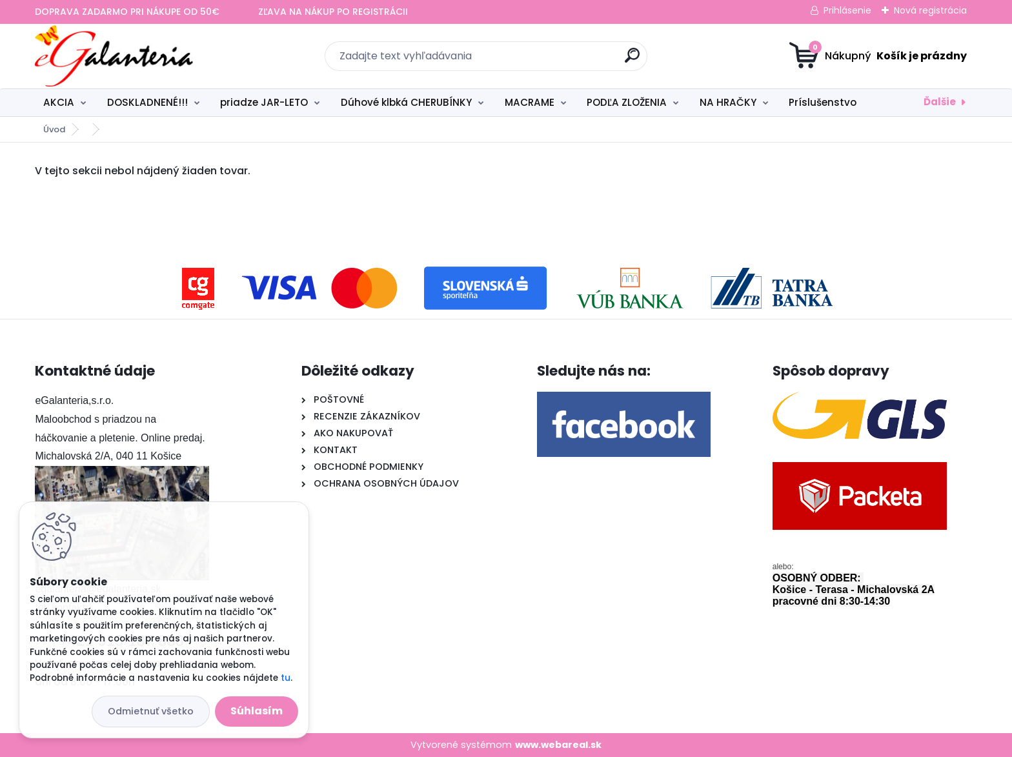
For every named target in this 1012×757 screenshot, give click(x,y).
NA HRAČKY (728, 102)
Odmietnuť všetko (151, 711)
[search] (632, 60)
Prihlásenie (847, 10)
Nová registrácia (930, 10)
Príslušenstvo (822, 102)
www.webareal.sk (558, 744)
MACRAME (529, 102)
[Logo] (114, 56)
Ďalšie (940, 101)
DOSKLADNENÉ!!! (147, 102)
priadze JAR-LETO (264, 102)
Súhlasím (256, 710)
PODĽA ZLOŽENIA (627, 102)
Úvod (54, 129)
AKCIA (58, 102)
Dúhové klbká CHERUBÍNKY (406, 102)
